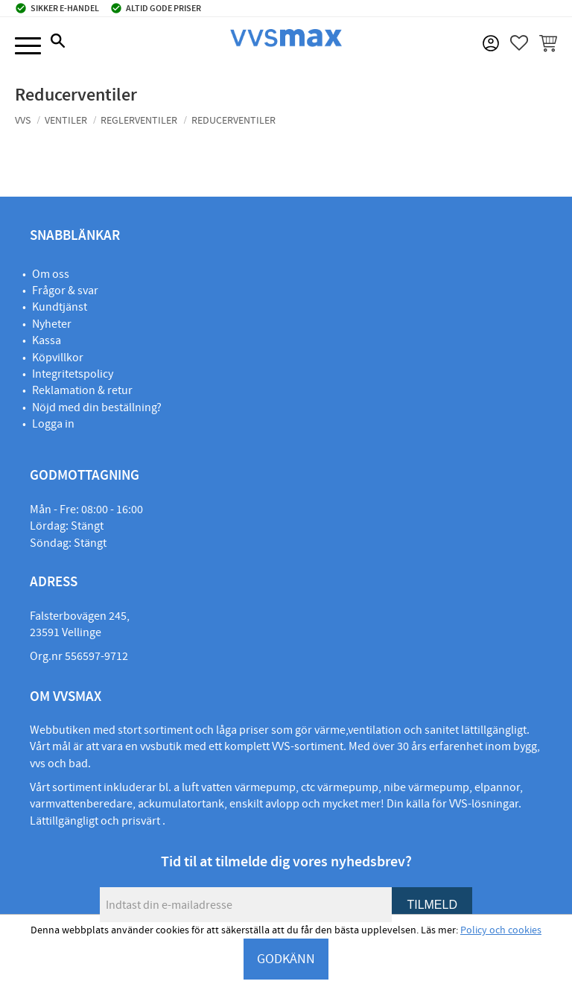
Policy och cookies (500, 930)
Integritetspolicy (72, 373)
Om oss (50, 274)
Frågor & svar (65, 290)
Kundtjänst (59, 306)
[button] (28, 47)
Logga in (53, 423)
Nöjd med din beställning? (97, 407)
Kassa (46, 340)
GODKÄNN (286, 959)
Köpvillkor (57, 357)
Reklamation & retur (82, 390)
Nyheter (52, 324)
